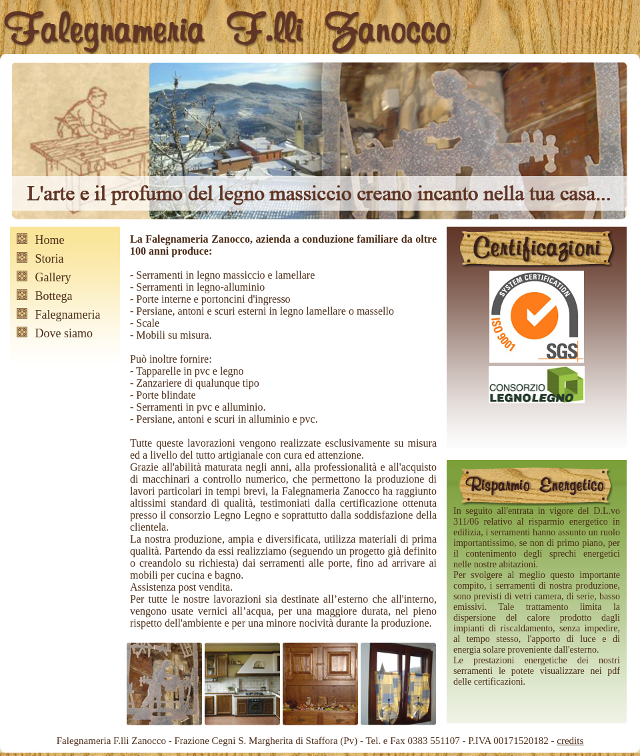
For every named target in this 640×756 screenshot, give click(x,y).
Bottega (54, 296)
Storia (49, 258)
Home (50, 240)
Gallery (53, 277)
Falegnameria (68, 314)
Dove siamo (64, 333)
